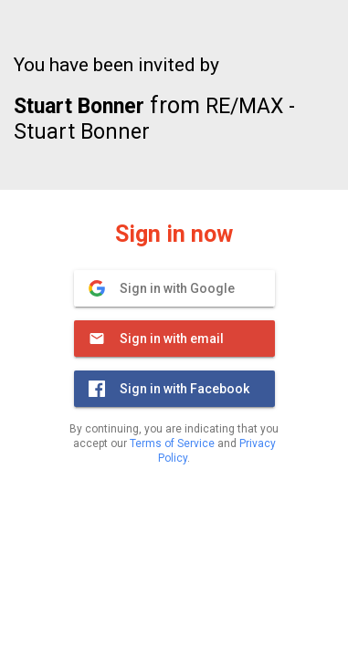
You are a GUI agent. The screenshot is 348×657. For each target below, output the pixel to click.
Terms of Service (172, 443)
